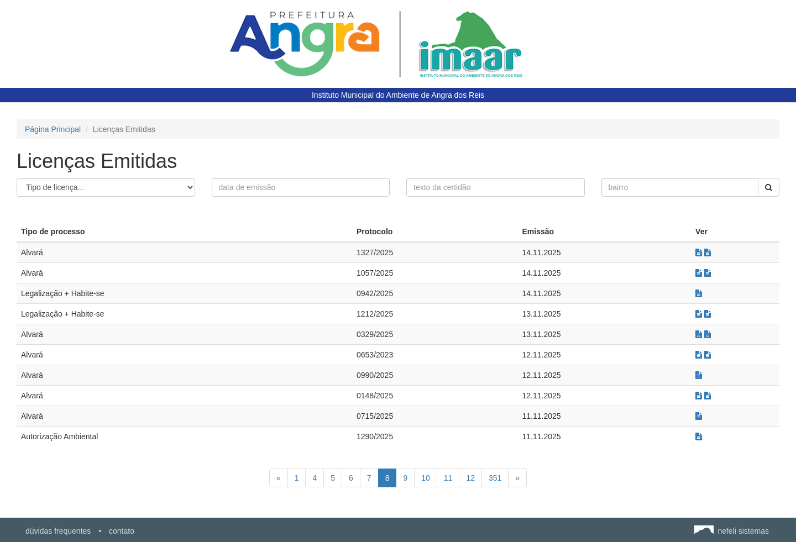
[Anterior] (278, 478)
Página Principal (53, 129)
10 (425, 477)
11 (448, 477)
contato (121, 531)
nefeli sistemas (731, 531)
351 (495, 477)
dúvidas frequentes (58, 531)
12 (470, 477)
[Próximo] (517, 478)
